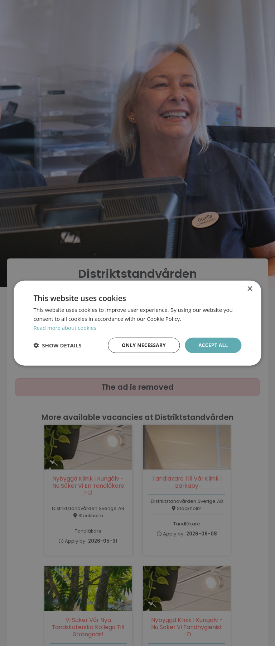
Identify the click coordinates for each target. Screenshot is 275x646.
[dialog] (137, 323)
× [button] (249, 288)
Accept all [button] (212, 344)
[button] (57, 345)
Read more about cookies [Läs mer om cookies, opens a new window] (65, 327)
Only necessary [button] (142, 344)
